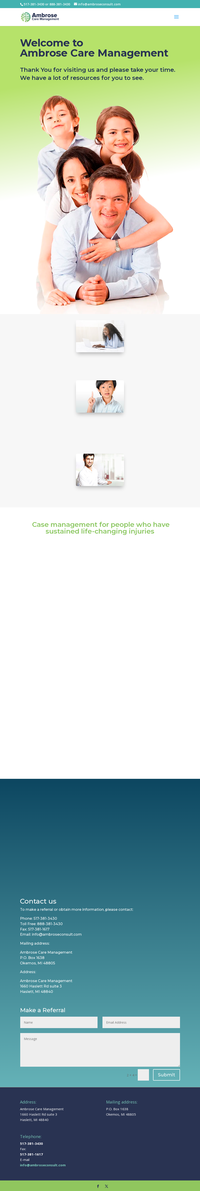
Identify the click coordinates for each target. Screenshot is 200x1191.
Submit (166, 1067)
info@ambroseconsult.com (43, 1157)
